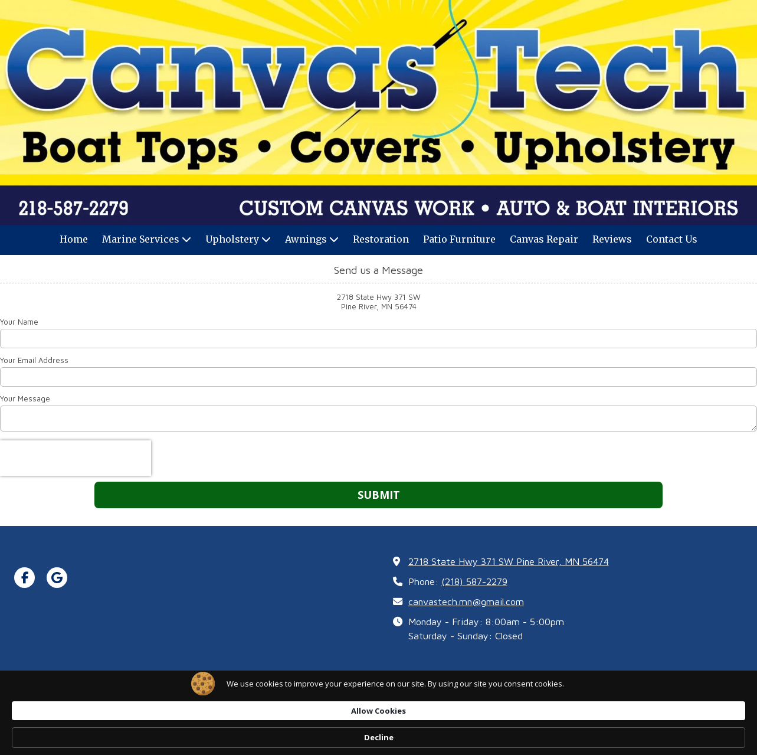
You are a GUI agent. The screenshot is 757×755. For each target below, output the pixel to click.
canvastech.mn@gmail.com (466, 601)
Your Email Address (34, 360)
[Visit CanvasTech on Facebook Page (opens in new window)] (24, 577)
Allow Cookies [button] (539, 736)
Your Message (25, 398)
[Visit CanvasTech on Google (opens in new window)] (57, 577)
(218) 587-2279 (474, 581)
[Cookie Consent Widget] (378, 737)
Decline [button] (617, 737)
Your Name (19, 321)
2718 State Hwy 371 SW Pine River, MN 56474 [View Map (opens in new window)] (508, 561)
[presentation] (75, 458)
